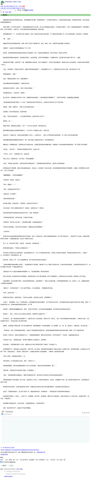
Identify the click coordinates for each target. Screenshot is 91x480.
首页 (2, 6)
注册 (19, 1)
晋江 (11, 1)
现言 (7, 6)
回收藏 (7, 450)
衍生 (13, 6)
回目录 (7, 447)
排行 (5, 8)
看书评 (2, 450)
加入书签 (11, 447)
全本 (7, 8)
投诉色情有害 (16, 450)
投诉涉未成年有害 (33, 450)
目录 (6, 12)
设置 (10, 12)
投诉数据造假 (24, 450)
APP (21, 8)
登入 (16, 1)
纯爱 (10, 6)
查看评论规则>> (9, 476)
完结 (23, 6)
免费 (13, 8)
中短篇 (17, 8)
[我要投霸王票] (41, 452)
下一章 (2, 12)
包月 (10, 8)
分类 (2, 8)
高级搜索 (30, 10)
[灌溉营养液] (4, 454)
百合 (20, 6)
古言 (5, 6)
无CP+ (17, 6)
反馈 (23, 8)
